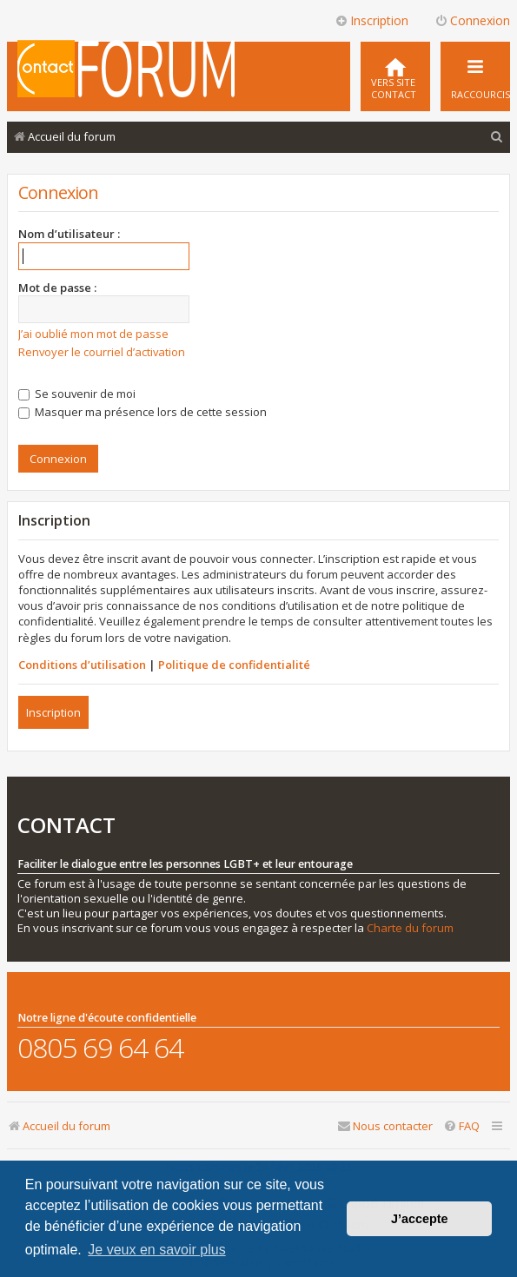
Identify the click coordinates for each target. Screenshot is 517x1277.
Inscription (53, 712)
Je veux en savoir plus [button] (156, 1249)
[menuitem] (395, 76)
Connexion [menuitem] (472, 20)
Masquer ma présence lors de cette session (142, 412)
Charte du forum (410, 928)
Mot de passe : (57, 287)
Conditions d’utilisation (82, 664)
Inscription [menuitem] (371, 20)
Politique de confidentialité (234, 664)
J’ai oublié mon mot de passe (93, 333)
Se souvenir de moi (77, 393)
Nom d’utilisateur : (69, 234)
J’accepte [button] (419, 1219)
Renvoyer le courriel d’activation (101, 352)
